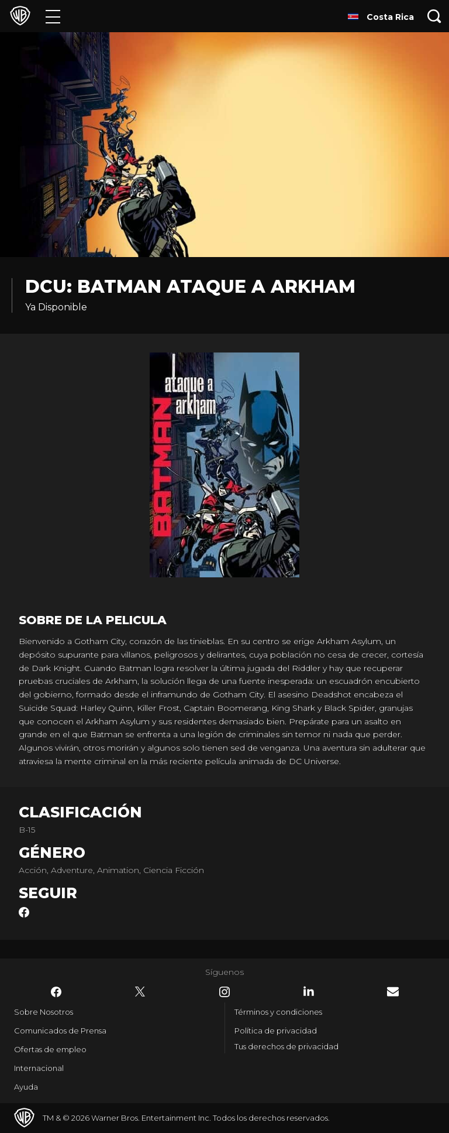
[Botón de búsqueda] (434, 16)
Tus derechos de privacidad (286, 1046)
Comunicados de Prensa (60, 1030)
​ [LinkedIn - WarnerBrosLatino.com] (309, 991)
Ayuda (26, 1086)
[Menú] (53, 16)
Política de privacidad (275, 1030)
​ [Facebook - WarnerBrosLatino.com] (56, 992)
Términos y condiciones (278, 1011)
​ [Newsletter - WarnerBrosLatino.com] (393, 991)
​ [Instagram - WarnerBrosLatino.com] (224, 992)
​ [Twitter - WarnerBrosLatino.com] (140, 992)
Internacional (39, 1068)
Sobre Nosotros (43, 1011)
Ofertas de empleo (50, 1049)
